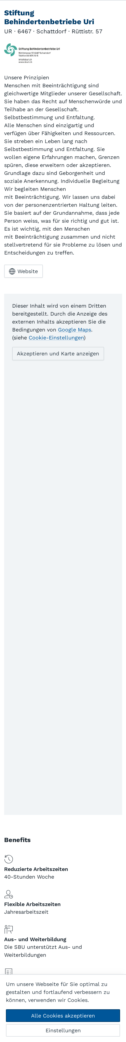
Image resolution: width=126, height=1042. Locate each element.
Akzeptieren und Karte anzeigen (58, 353)
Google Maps (74, 329)
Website (23, 271)
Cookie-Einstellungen (56, 337)
